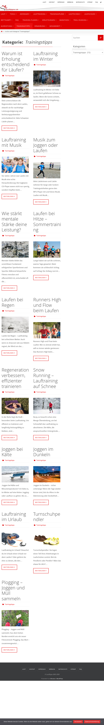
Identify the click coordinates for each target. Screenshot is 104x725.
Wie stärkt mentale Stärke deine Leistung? (14, 221)
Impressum (60, 2)
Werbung (70, 2)
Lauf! (44, 2)
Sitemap (90, 2)
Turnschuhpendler (46, 516)
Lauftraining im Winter (45, 56)
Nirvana (52, 678)
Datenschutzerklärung (92, 721)
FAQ (96, 2)
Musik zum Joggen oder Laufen (45, 145)
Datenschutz (80, 2)
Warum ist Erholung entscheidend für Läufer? (16, 61)
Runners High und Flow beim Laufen (47, 305)
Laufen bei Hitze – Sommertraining (47, 221)
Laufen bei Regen (12, 302)
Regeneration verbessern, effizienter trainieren (15, 378)
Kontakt (52, 2)
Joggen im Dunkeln (43, 451)
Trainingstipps (10, 75)
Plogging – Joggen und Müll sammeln (13, 590)
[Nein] (101, 722)
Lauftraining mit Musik (14, 142)
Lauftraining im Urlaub (14, 516)
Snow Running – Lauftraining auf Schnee (45, 378)
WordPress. (59, 678)
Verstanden (78, 721)
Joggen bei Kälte (12, 451)
